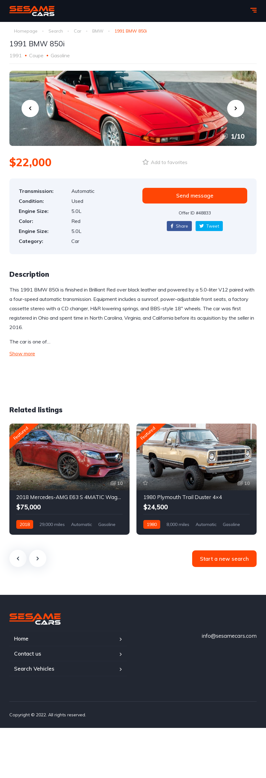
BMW (98, 31)
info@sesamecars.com (229, 635)
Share (179, 226)
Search (56, 31)
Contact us (27, 653)
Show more (22, 353)
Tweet (209, 226)
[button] (194, 196)
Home (21, 638)
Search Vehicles (34, 668)
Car (77, 31)
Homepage (26, 31)
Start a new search (224, 558)
